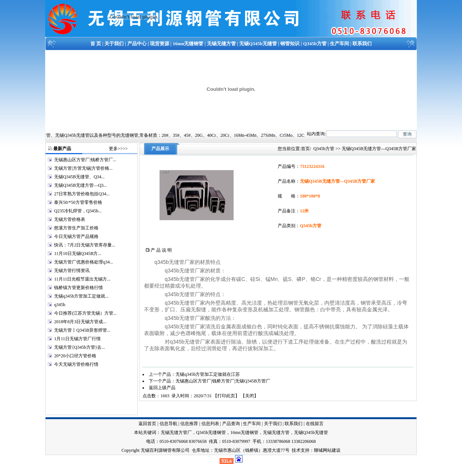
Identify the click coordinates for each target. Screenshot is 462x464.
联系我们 (362, 43)
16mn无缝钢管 (188, 43)
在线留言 (315, 423)
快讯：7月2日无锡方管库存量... (84, 245)
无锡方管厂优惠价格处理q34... (83, 262)
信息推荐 (189, 423)
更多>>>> (118, 148)
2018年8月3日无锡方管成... (80, 321)
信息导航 (168, 423)
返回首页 (147, 423)
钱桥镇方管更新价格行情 (78, 287)
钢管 (378, 279)
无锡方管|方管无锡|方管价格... (83, 168)
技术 (296, 450)
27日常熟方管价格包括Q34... (82, 193)
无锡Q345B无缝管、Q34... (79, 176)
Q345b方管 (315, 43)
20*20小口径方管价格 (75, 355)
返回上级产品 (162, 387)
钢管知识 (289, 43)
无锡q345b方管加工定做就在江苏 (207, 374)
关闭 (249, 395)
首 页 (95, 43)
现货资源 (159, 43)
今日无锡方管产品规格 (76, 236)
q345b (59, 304)
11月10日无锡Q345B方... (77, 253)
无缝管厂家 (182, 262)
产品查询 (231, 423)
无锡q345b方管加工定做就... (81, 296)
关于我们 (114, 43)
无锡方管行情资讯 (72, 270)
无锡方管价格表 (69, 219)
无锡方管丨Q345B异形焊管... (82, 330)
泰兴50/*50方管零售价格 (78, 202)
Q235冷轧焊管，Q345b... (77, 210)
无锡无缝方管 (221, 43)
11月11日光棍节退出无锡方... (82, 279)
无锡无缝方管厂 (176, 432)
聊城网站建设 (327, 450)
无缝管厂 (189, 294)
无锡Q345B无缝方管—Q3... (80, 185)
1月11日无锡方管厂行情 (77, 338)
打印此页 (226, 395)
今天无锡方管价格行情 (76, 364)
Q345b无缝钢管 (211, 432)
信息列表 (210, 423)
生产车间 (339, 43)
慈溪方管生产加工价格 (76, 228)
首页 (305, 148)
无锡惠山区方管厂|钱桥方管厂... (85, 159)
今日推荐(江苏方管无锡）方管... (85, 313)
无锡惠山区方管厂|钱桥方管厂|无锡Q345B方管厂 (222, 381)
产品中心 (137, 43)
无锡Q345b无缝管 (258, 43)
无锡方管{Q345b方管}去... (79, 347)
